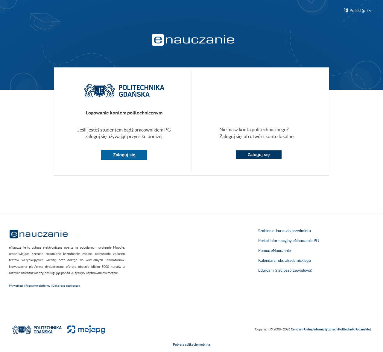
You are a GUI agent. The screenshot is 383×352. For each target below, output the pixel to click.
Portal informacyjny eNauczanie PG (288, 240)
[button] (358, 10)
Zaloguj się (124, 154)
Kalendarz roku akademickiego (284, 260)
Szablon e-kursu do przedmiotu (284, 231)
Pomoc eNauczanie (274, 250)
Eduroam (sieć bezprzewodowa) (285, 270)
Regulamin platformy (37, 285)
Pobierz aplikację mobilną (191, 344)
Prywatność (16, 285)
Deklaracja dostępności (66, 285)
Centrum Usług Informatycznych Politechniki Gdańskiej (331, 329)
